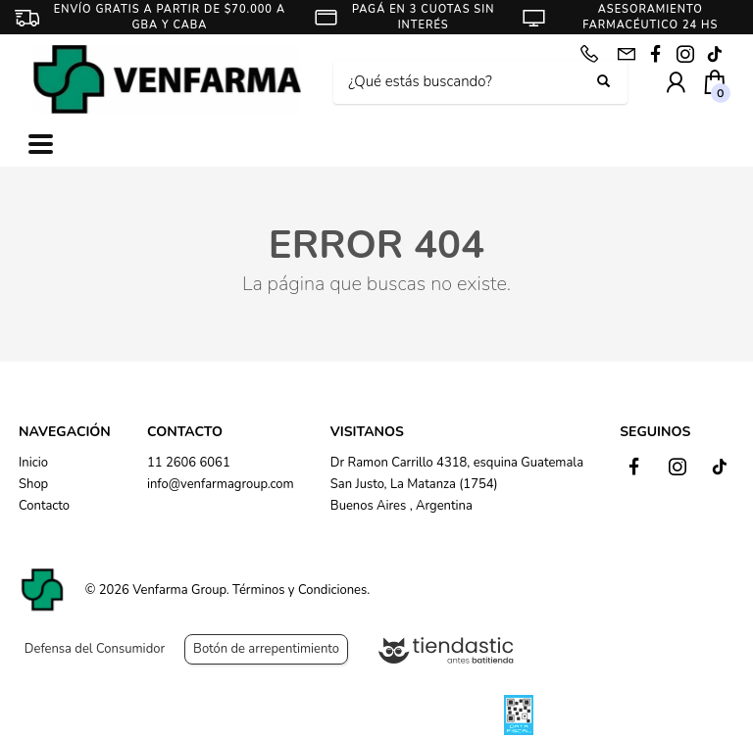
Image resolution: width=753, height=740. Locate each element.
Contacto (44, 506)
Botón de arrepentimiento (266, 649)
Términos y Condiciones (299, 590)
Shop (33, 484)
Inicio (33, 462)
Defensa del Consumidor (95, 649)
